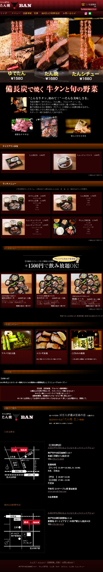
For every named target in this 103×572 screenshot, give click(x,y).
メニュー (41, 562)
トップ (32, 562)
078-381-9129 (58, 524)
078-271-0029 (58, 459)
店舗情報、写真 (53, 562)
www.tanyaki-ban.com (57, 491)
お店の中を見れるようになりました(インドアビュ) (71, 448)
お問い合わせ (67, 562)
